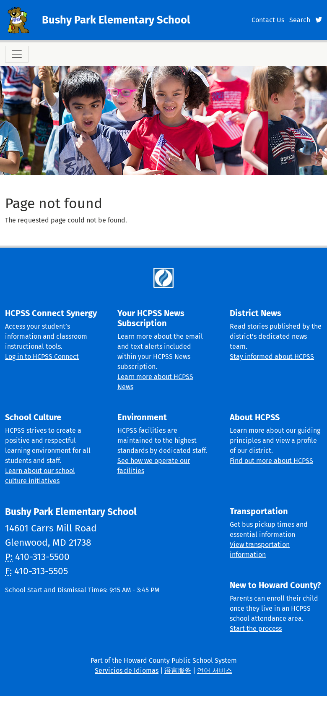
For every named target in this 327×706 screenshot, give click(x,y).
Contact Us (268, 20)
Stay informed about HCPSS (272, 357)
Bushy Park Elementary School (116, 19)
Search (299, 20)
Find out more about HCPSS (271, 461)
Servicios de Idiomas (126, 671)
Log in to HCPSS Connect (42, 357)
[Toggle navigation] (17, 54)
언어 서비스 (214, 671)
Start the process (256, 629)
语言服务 (177, 671)
